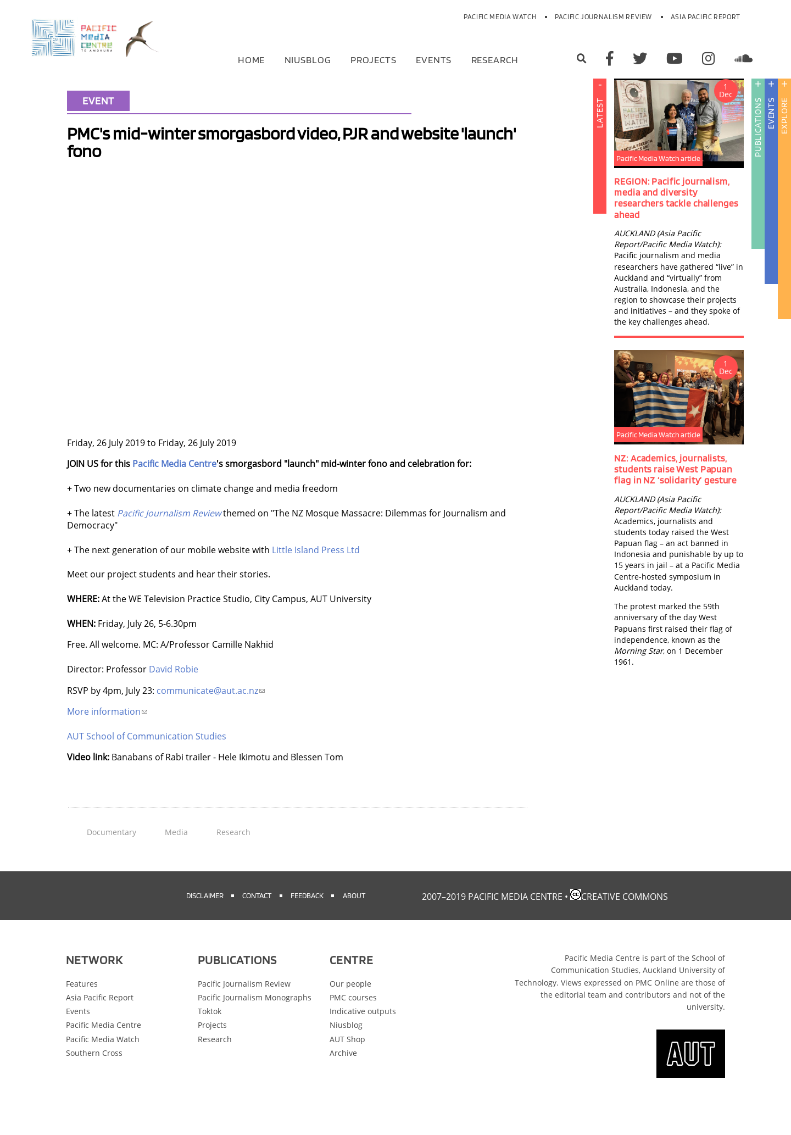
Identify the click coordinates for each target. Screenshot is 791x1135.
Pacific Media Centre (174, 487)
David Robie (173, 692)
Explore (784, 138)
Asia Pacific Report (705, 17)
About (354, 918)
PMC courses (353, 1020)
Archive (343, 1076)
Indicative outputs (363, 1034)
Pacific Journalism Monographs (254, 1020)
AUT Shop (347, 1062)
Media (176, 855)
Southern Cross (94, 1076)
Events (434, 59)
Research (495, 59)
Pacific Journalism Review (603, 17)
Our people (350, 1007)
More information (107, 734)
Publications (758, 150)
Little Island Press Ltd (316, 573)
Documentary (111, 855)
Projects (373, 59)
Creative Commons (624, 920)
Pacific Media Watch (500, 17)
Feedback (307, 918)
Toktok (209, 1034)
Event (98, 124)
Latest (599, 135)
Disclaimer (205, 918)
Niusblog (308, 59)
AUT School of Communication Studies (146, 759)
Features (82, 1007)
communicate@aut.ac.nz (211, 714)
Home (251, 59)
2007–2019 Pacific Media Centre (492, 920)
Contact (256, 918)
